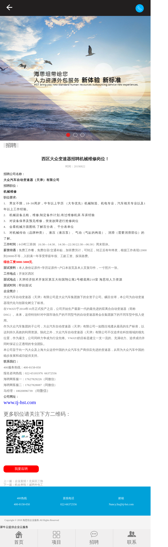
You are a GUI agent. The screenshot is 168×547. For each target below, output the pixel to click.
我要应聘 (21, 469)
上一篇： (23, 481)
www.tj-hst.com (20, 402)
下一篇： (23, 484)
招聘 (11, 145)
